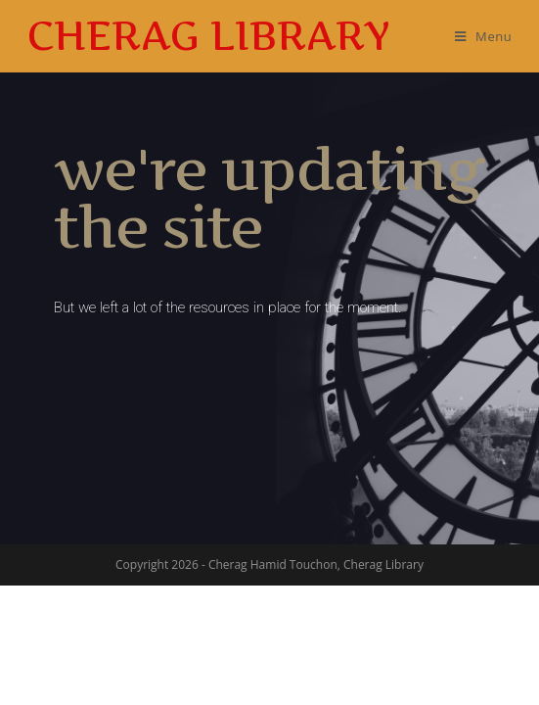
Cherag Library (208, 36)
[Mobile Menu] (484, 36)
